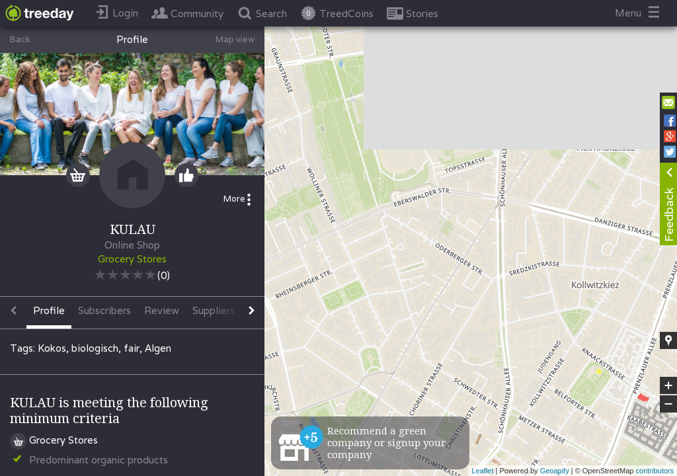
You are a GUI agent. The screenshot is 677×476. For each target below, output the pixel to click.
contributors (655, 471)
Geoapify (554, 471)
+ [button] (668, 385)
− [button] (668, 404)
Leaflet (482, 471)
